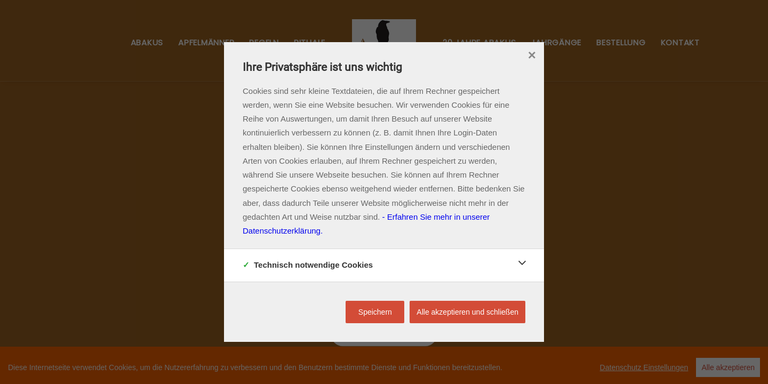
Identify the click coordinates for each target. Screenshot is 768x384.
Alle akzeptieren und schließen (467, 312)
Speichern (375, 312)
